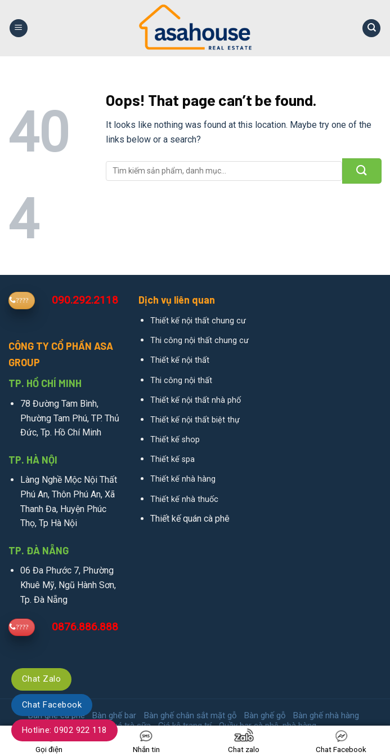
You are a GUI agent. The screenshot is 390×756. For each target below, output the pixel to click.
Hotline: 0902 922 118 (64, 730)
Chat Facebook (52, 705)
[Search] (371, 28)
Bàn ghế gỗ (265, 715)
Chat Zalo (41, 679)
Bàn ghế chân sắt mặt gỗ (190, 715)
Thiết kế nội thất (179, 360)
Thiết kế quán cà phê (190, 518)
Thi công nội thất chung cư (199, 340)
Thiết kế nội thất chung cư (198, 321)
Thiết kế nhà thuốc (184, 499)
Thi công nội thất (181, 380)
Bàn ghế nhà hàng (326, 715)
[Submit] (362, 171)
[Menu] (19, 28)
